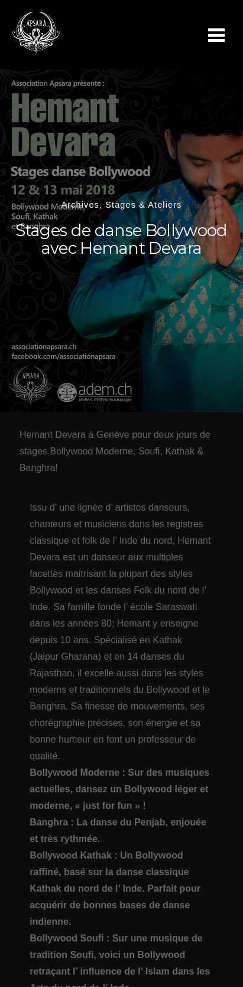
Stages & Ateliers (143, 204)
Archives (80, 204)
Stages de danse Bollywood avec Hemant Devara (121, 239)
